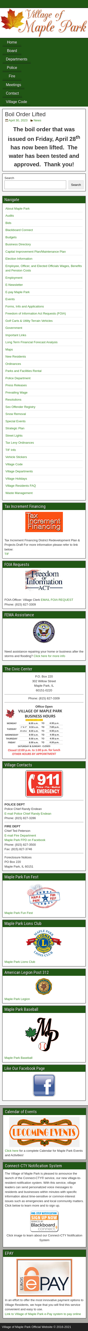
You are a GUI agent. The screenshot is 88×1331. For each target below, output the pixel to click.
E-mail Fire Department (20, 835)
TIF (6, 554)
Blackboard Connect (19, 230)
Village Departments (19, 471)
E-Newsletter (14, 285)
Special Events (15, 421)
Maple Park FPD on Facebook (24, 840)
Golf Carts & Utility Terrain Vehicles (29, 321)
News (37, 120)
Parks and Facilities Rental (23, 371)
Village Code (16, 102)
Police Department (18, 378)
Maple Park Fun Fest (18, 913)
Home (12, 42)
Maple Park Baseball (18, 1058)
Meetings (13, 85)
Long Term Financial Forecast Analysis (31, 342)
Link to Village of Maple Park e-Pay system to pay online (43, 1314)
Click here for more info (49, 656)
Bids (8, 223)
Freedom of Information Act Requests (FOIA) (35, 313)
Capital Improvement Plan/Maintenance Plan (35, 251)
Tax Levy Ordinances (19, 442)
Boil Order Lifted (25, 114)
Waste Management (19, 493)
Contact (12, 93)
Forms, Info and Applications (24, 306)
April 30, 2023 (18, 120)
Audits (9, 215)
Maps (9, 349)
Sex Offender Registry (20, 407)
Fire (12, 76)
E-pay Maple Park (17, 292)
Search (9, 178)
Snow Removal (15, 414)
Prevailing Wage (16, 392)
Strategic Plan (14, 428)
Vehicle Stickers (16, 457)
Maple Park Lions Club (19, 962)
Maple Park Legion (17, 999)
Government (13, 328)
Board (12, 51)
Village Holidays (16, 478)
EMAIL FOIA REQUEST (57, 600)
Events (10, 299)
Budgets (11, 237)
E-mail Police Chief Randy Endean (27, 813)
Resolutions (13, 399)
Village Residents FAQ (20, 485)
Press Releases (16, 385)
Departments (16, 59)
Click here (12, 1150)
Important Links (15, 335)
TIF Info (10, 450)
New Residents (15, 356)
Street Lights (14, 435)
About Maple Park (17, 208)
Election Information (18, 258)
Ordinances (13, 364)
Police (12, 68)
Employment (13, 277)
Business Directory (18, 244)
